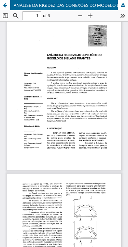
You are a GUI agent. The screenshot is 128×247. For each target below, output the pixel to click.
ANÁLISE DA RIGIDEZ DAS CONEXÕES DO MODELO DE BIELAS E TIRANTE (71, 5)
